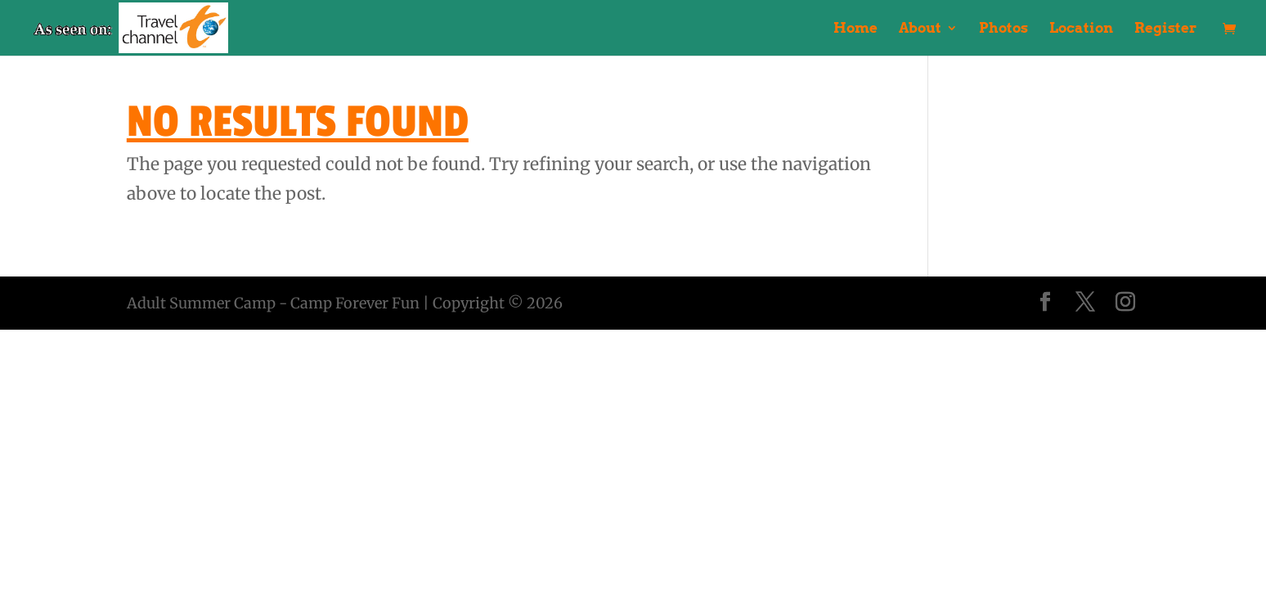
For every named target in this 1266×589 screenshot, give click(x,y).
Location (1081, 29)
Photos (1003, 29)
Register (1165, 29)
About (920, 29)
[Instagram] (1125, 303)
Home (855, 29)
